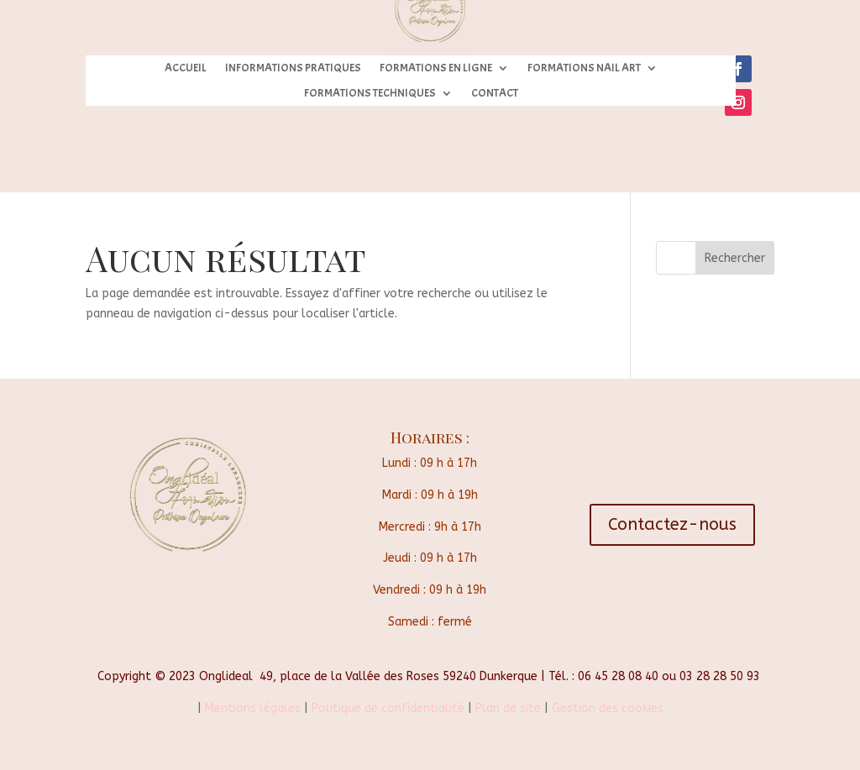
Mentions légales (251, 708)
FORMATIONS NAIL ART (584, 68)
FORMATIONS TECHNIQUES (370, 93)
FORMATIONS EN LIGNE (436, 68)
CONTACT (494, 93)
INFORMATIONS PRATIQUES (293, 68)
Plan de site (508, 708)
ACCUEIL (186, 68)
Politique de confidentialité (388, 708)
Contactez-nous (672, 524)
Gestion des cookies (607, 708)
